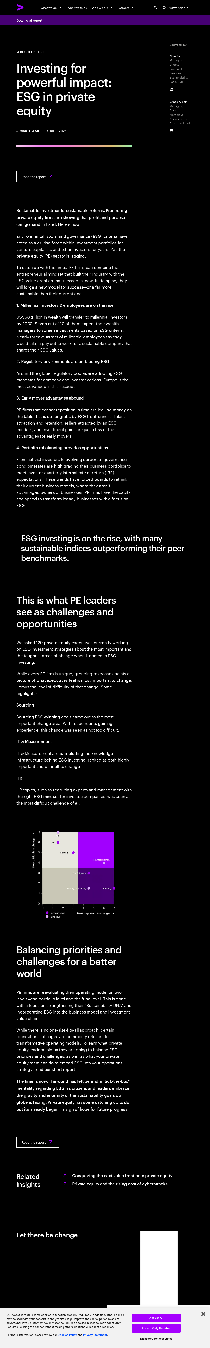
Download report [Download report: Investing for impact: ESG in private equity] (29, 20)
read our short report (54, 1069)
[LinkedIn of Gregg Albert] (172, 131)
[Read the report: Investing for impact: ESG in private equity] (37, 176)
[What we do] (51, 7)
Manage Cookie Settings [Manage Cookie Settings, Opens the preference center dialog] (156, 1338)
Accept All (156, 1317)
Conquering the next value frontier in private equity (122, 1175)
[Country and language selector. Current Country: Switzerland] (176, 7)
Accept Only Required (156, 1328)
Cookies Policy (67, 1335)
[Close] (203, 1313)
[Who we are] (102, 7)
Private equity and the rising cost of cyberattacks (120, 1184)
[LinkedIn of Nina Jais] (172, 89)
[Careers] (127, 7)
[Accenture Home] (20, 7)
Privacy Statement (95, 1335)
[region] (105, 1328)
